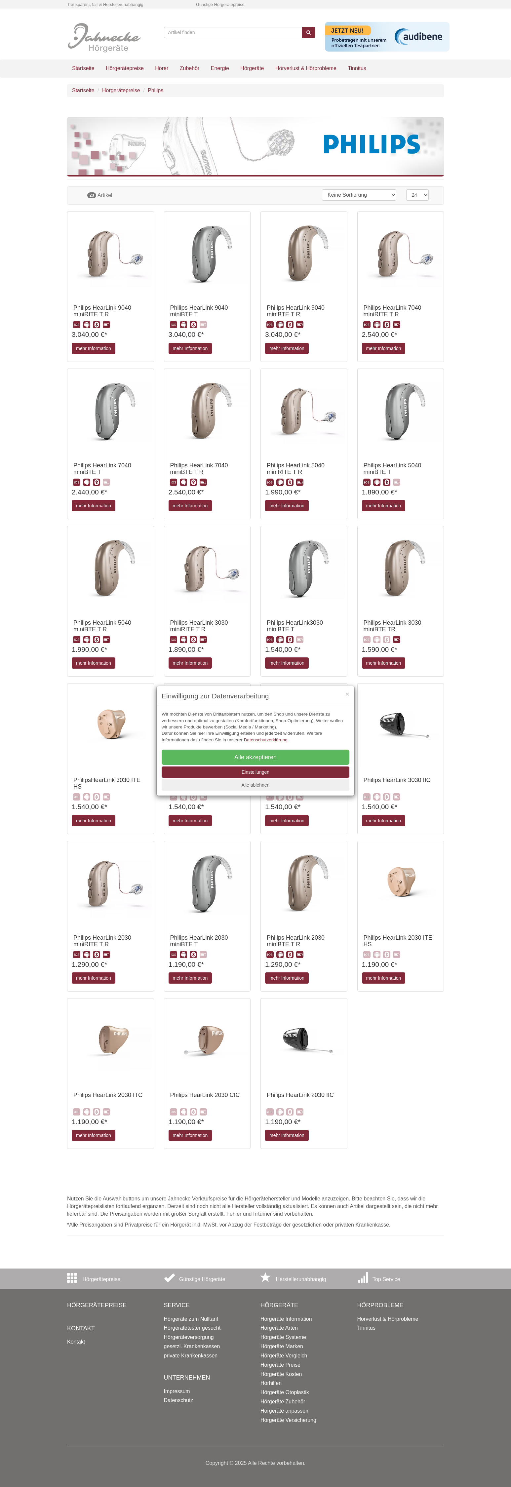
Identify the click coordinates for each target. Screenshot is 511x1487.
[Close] (347, 693)
